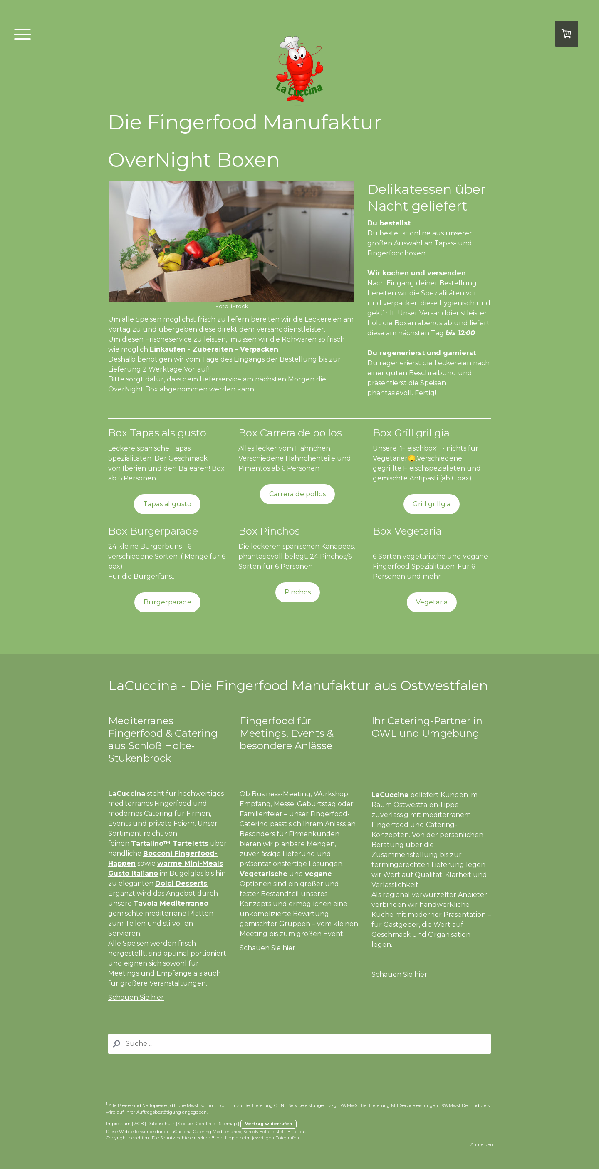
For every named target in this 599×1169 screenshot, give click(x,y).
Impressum (118, 1124)
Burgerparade (167, 602)
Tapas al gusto (167, 504)
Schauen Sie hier (136, 997)
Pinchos (298, 592)
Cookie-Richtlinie (196, 1124)
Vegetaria (432, 602)
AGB (139, 1124)
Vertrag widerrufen (268, 1124)
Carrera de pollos (297, 494)
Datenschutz (161, 1124)
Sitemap (228, 1124)
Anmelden (481, 1144)
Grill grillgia (431, 504)
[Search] (299, 1044)
